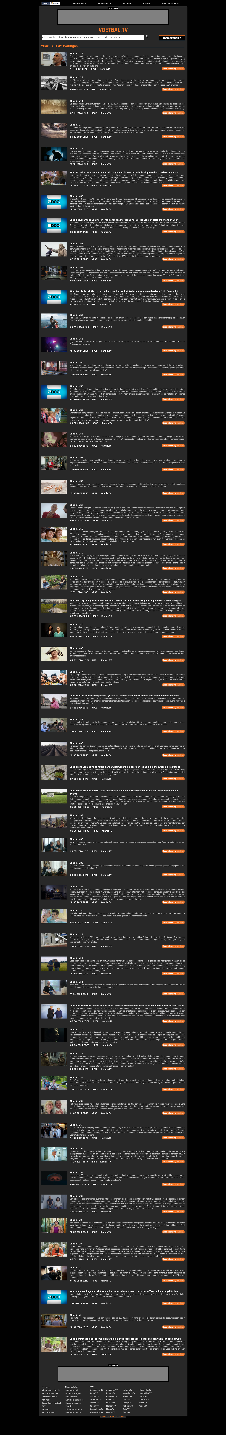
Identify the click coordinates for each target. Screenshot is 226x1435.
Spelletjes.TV (145, 1393)
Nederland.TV (104, 3)
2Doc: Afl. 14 (76, 1172)
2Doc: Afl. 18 (76, 1101)
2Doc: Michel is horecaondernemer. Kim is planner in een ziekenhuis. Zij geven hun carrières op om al (124, 172)
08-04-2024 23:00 (79, 1021)
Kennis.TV (105, 69)
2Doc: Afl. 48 (76, 576)
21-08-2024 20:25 (79, 469)
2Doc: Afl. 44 (76, 672)
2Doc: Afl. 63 (76, 315)
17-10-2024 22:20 (79, 164)
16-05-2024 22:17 (79, 902)
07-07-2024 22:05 (79, 636)
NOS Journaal (48, 1412)
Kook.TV (110, 1399)
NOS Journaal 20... (73, 1412)
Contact (146, 3)
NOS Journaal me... (50, 1393)
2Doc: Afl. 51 (76, 505)
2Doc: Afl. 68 (76, 196)
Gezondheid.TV (96, 1409)
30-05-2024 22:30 (79, 831)
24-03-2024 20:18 (79, 1089)
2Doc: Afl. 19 (76, 1077)
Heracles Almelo (49, 1396)
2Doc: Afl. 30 (76, 910)
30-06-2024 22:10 (79, 685)
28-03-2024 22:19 (79, 1069)
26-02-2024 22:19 (79, 1211)
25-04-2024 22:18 (79, 946)
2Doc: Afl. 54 (76, 433)
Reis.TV (126, 1409)
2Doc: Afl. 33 (76, 886)
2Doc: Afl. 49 (76, 552)
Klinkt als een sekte (74, 1400)
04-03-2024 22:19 (79, 1184)
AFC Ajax (46, 1400)
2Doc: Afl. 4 (76, 1267)
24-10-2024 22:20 (79, 137)
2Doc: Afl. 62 (76, 338)
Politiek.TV (128, 1406)
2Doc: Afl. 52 (76, 481)
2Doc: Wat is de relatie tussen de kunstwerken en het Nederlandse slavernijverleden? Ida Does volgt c (125, 291)
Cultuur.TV (94, 1396)
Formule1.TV (95, 1399)
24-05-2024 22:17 (79, 851)
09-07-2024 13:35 (79, 616)
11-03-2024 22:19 (79, 1161)
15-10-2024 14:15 (79, 185)
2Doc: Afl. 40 (76, 743)
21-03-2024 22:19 (79, 1113)
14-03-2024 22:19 (79, 1138)
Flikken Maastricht (73, 1409)
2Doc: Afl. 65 (76, 267)
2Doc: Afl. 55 (76, 410)
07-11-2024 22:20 (79, 113)
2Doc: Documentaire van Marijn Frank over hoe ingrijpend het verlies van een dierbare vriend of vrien (124, 220)
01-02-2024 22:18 (79, 1280)
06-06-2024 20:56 (79, 807)
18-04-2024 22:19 (79, 973)
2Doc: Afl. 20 (76, 1053)
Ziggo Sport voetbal (51, 1403)
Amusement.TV (96, 1390)
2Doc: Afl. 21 (76, 1029)
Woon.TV (143, 1406)
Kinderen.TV (111, 1396)
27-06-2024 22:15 (79, 707)
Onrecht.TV (127, 1399)
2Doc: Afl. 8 (76, 1243)
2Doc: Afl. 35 (76, 863)
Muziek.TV (110, 1412)
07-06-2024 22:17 (79, 779)
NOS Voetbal (71, 1396)
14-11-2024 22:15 (78, 69)
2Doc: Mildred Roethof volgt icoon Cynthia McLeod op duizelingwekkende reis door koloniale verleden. (125, 695)
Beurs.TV (94, 1393)
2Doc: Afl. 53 (76, 457)
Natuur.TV (127, 1390)
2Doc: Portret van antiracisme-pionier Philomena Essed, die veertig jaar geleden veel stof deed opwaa (125, 1338)
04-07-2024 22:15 (79, 660)
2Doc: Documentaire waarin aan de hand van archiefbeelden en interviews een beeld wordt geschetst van (127, 1005)
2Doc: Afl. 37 (76, 815)
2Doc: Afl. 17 (76, 1124)
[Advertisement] (113, 17)
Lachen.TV (110, 1402)
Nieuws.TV (127, 1396)
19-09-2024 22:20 (79, 351)
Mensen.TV (111, 1406)
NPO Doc (45, 1409)
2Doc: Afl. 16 (76, 1148)
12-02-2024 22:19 (79, 1232)
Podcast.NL (127, 3)
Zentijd (68, 1406)
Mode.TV (110, 1409)
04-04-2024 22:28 (79, 1045)
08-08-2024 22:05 (79, 520)
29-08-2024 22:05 (79, 423)
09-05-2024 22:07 (79, 922)
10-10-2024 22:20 (79, 209)
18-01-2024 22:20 (79, 1327)
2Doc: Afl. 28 (76, 934)
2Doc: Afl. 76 (76, 53)
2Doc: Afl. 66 (76, 243)
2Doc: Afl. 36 (76, 839)
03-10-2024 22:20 (79, 280)
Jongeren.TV (112, 1390)
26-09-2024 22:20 (79, 327)
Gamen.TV (94, 1402)
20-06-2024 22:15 (79, 731)
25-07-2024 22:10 (79, 568)
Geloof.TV (94, 1406)
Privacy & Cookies (170, 3)
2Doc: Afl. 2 (76, 1315)
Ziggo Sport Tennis (51, 1390)
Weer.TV (143, 1402)
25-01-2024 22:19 (79, 1303)
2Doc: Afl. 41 (76, 719)
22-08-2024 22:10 (79, 445)
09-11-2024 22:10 (79, 89)
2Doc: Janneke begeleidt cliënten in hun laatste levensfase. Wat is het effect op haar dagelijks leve (124, 1291)
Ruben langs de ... (73, 1403)
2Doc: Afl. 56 (76, 386)
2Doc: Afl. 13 (76, 1196)
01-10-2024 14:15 (79, 304)
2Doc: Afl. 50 (76, 529)
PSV (43, 1406)
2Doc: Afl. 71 (76, 124)
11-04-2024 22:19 (79, 994)
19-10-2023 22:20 (79, 1354)
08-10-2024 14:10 (79, 232)
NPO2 (93, 69)
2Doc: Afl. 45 (76, 648)
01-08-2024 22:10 (79, 544)
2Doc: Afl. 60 (76, 362)
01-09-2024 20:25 (79, 399)
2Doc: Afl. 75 (76, 77)
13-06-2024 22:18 (79, 755)
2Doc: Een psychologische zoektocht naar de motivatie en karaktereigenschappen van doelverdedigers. (126, 600)
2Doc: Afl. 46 (76, 624)
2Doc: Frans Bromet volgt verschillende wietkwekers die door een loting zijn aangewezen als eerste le (125, 767)
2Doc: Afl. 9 (76, 1220)
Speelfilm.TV (145, 1390)
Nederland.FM (79, 3)
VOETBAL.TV (113, 30)
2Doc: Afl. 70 (76, 148)
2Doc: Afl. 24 (76, 982)
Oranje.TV (127, 1402)
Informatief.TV (96, 1412)
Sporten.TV (144, 1396)
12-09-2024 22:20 (79, 374)
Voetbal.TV (144, 1399)
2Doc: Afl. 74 (76, 101)
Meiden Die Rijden (73, 1393)
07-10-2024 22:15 (79, 259)
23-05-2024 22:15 (79, 875)
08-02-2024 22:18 (79, 1259)
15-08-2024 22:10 (79, 493)
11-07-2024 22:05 (79, 592)
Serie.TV (126, 1412)
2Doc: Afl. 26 (76, 958)
